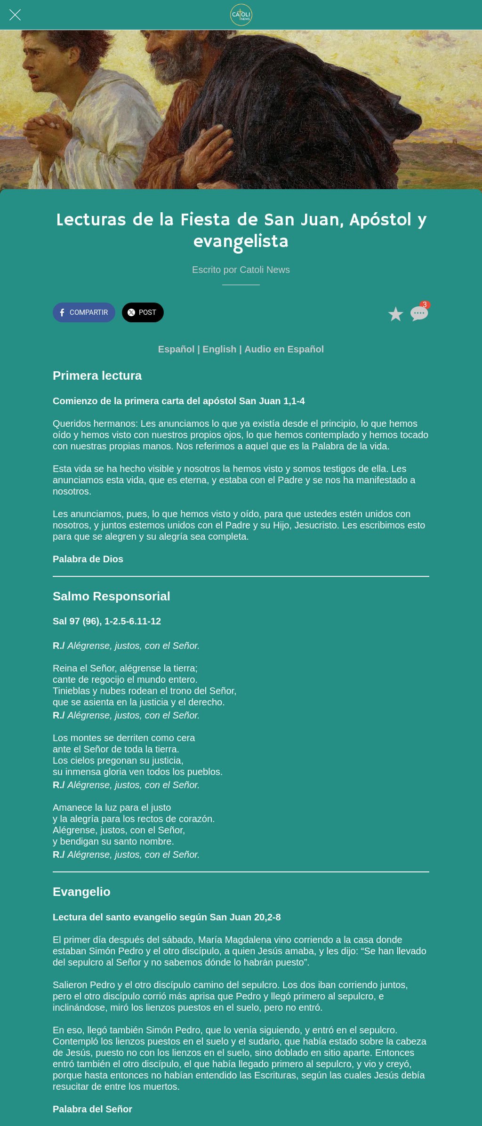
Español (176, 349)
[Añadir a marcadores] (395, 313)
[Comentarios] (418, 313)
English (219, 349)
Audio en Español (284, 349)
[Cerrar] (15, 15)
